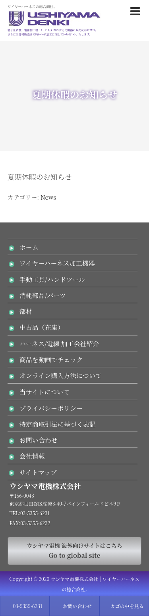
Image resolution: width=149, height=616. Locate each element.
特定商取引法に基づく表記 (57, 424)
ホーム (29, 247)
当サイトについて (44, 391)
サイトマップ (38, 472)
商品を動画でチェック (51, 359)
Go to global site (74, 550)
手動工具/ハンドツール (52, 279)
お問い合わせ (38, 440)
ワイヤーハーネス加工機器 (57, 263)
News (48, 197)
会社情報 (32, 456)
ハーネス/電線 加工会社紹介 (59, 343)
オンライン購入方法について (60, 375)
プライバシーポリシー (51, 408)
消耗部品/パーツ (42, 295)
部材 (25, 311)
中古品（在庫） (41, 327)
